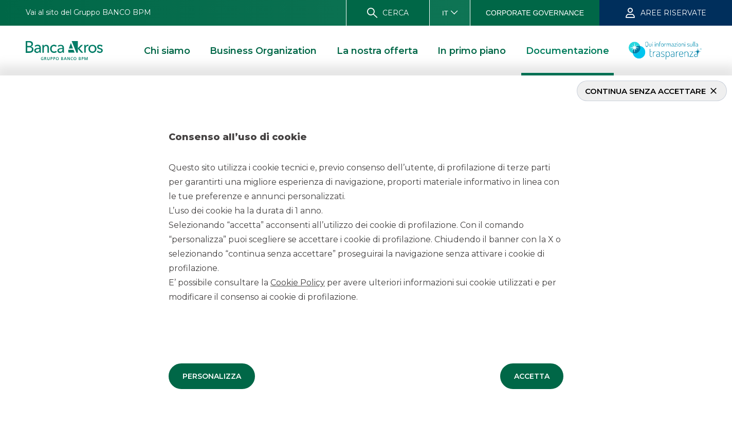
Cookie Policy (297, 282)
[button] (212, 376)
